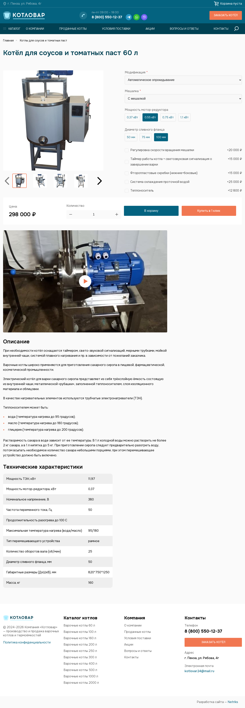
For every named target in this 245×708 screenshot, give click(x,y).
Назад (7, 180)
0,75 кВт (168, 117)
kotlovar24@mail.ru (199, 671)
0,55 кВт (150, 117)
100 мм (161, 137)
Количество (75, 206)
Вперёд (99, 180)
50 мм (131, 137)
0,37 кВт (132, 117)
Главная (8, 40)
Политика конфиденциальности (27, 642)
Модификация (135, 72)
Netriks (233, 702)
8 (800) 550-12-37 (107, 17)
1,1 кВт (184, 117)
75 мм (146, 137)
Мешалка (132, 91)
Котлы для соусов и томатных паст (43, 40)
